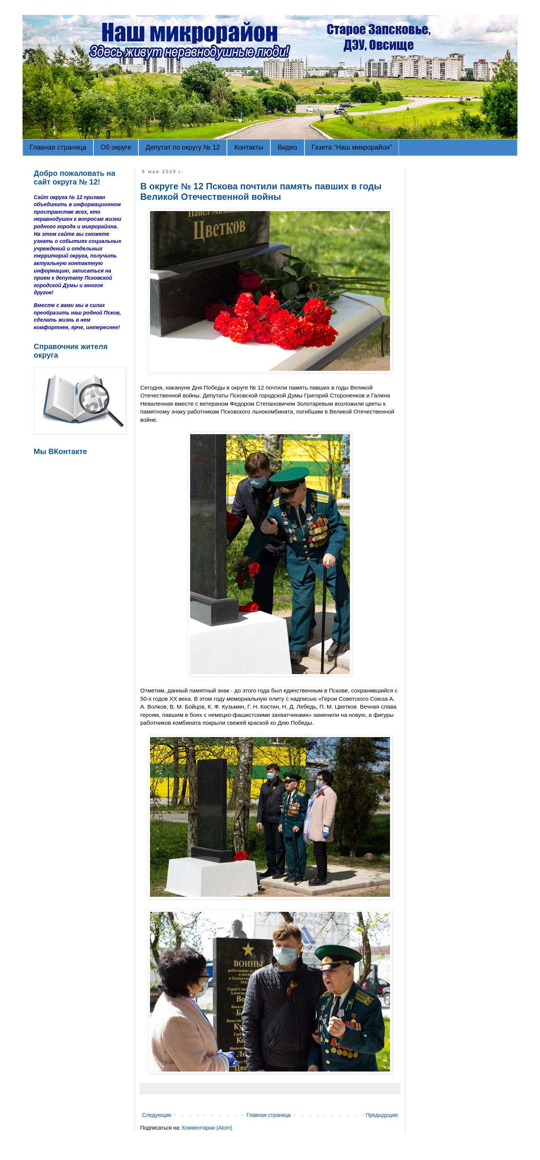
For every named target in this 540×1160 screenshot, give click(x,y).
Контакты (248, 147)
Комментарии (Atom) (207, 1128)
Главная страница (58, 147)
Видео (287, 147)
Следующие (157, 1115)
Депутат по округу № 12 (183, 147)
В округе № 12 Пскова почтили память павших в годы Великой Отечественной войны (261, 191)
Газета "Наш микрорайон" (352, 147)
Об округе (115, 147)
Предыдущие (382, 1115)
